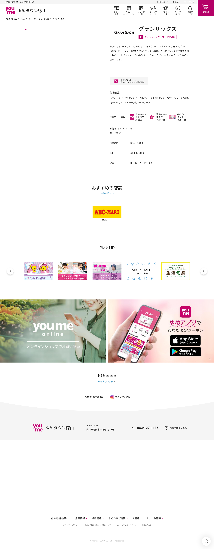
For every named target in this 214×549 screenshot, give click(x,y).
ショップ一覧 (141, 10)
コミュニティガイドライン (126, 525)
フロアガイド (190, 10)
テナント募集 (153, 518)
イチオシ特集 (165, 10)
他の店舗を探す (26, 2)
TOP (206, 541)
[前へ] (10, 271)
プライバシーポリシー (71, 525)
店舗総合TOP (10, 2)
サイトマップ (189, 2)
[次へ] (203, 271)
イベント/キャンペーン (129, 10)
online (206, 8)
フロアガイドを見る (143, 163)
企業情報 (80, 518)
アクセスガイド (162, 2)
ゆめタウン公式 (105, 381)
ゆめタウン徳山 (11, 19)
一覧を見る (106, 193)
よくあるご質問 (117, 518)
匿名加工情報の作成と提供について (98, 525)
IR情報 (135, 518)
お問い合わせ (147, 525)
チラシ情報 (116, 10)
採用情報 (97, 518)
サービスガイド (178, 10)
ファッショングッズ (41, 19)
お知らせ (176, 2)
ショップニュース (153, 10)
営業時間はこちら (178, 428)
